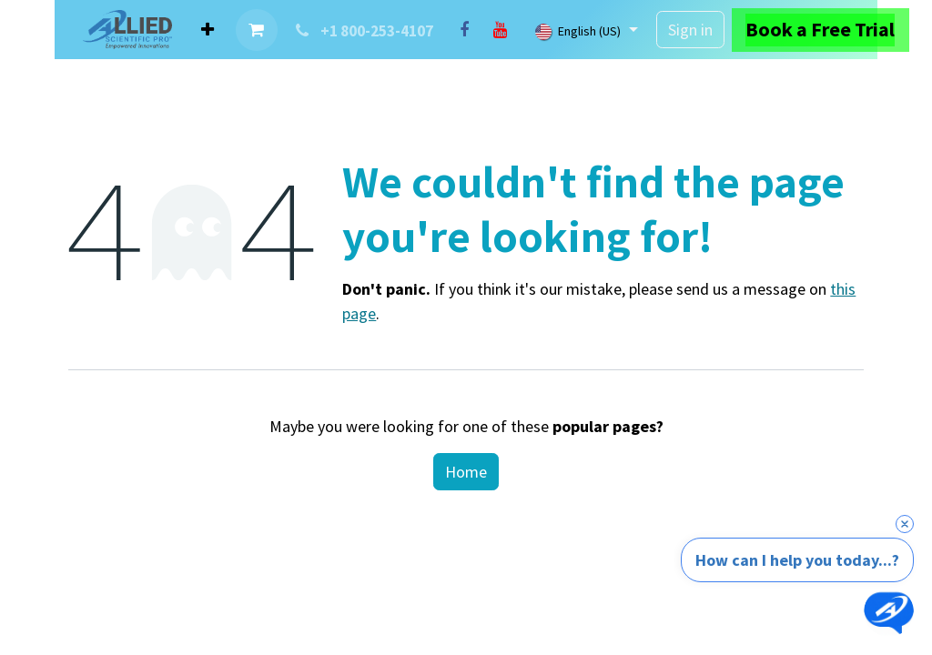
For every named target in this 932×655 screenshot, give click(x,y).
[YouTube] (500, 30)
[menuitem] (207, 29)
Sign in (690, 29)
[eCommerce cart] (257, 30)
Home (466, 471)
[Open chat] (889, 612)
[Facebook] (464, 30)
